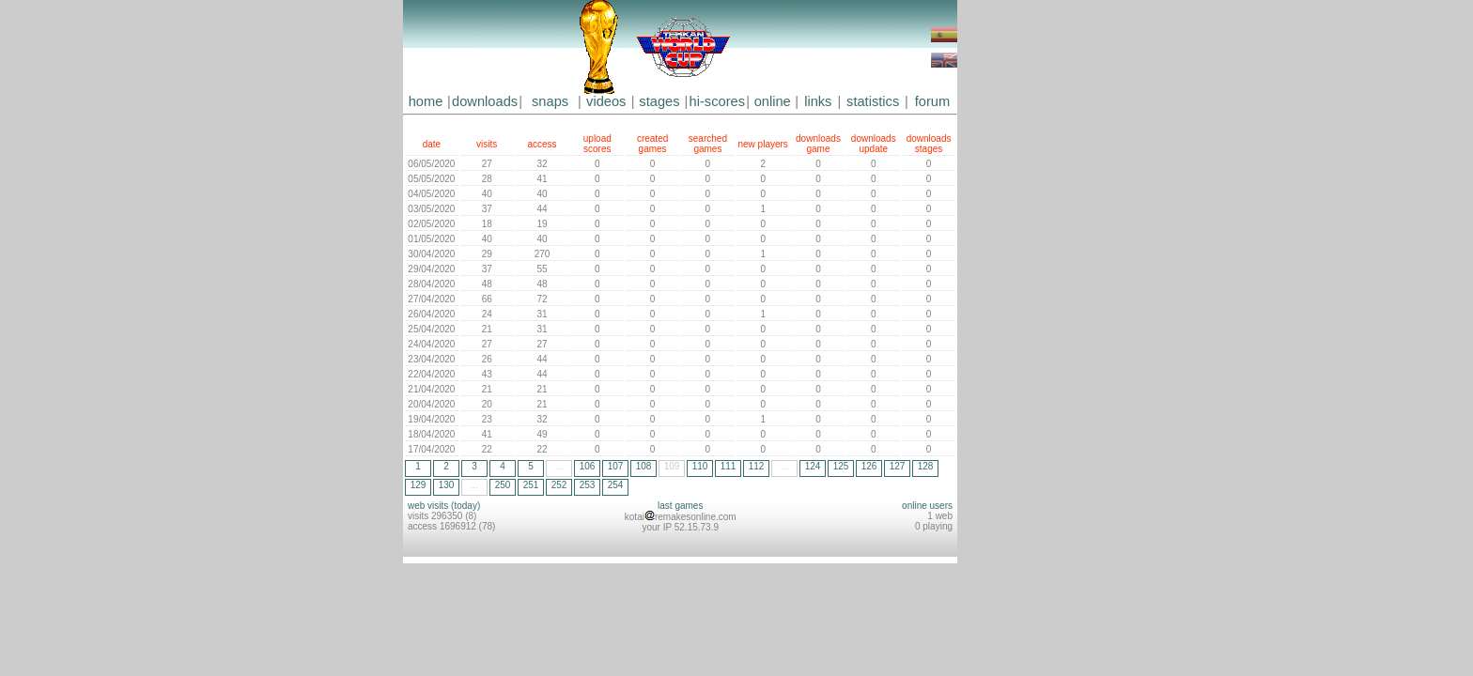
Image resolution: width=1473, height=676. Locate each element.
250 (503, 485)
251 (531, 485)
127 (898, 466)
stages (659, 101)
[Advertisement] (1013, 281)
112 (757, 466)
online (772, 101)
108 (644, 466)
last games (680, 505)
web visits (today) (444, 505)
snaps (550, 101)
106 (588, 466)
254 (616, 485)
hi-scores (717, 101)
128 (926, 466)
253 (588, 485)
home (426, 101)
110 (700, 466)
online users (927, 505)
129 (418, 485)
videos (606, 101)
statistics (872, 101)
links (817, 101)
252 (559, 485)
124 (813, 466)
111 (728, 466)
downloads (485, 101)
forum (932, 101)
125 (841, 466)
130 (447, 485)
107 (616, 466)
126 (869, 466)
